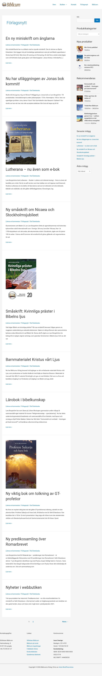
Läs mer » (9, 63)
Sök (78, 17)
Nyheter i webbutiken (25, 587)
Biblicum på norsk (33, 643)
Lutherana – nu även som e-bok (34, 169)
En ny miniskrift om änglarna (31, 38)
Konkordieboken (32, 652)
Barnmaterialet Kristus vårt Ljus (34, 359)
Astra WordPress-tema (66, 667)
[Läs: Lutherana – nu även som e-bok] (21, 143)
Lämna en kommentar (13, 45)
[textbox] (87, 34)
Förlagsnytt (85, 5)
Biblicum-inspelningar (34, 646)
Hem (58, 5)
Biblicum (95, 5)
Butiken (66, 5)
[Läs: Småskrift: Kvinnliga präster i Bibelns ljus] (21, 281)
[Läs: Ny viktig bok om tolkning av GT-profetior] (21, 464)
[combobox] (88, 34)
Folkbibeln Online (32, 649)
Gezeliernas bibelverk (34, 655)
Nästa (65, 622)
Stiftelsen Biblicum (33, 640)
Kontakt (76, 5)
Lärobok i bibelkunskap (26, 399)
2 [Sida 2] (32, 622)
